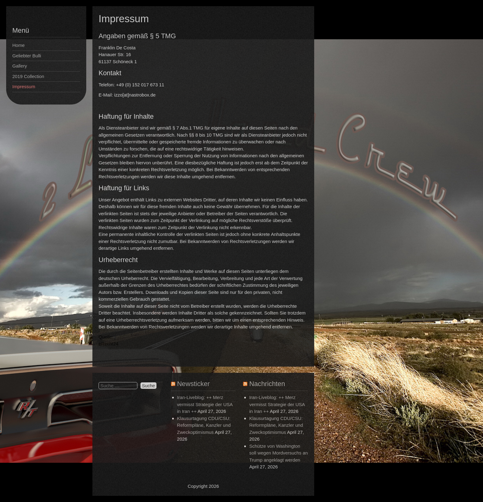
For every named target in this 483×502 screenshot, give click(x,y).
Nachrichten (267, 384)
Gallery (19, 65)
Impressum (23, 86)
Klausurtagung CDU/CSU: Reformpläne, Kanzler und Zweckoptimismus (204, 425)
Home (18, 45)
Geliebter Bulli (26, 55)
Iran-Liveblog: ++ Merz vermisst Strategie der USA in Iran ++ (205, 404)
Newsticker (193, 384)
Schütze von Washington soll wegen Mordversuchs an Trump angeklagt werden (278, 453)
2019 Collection (28, 76)
